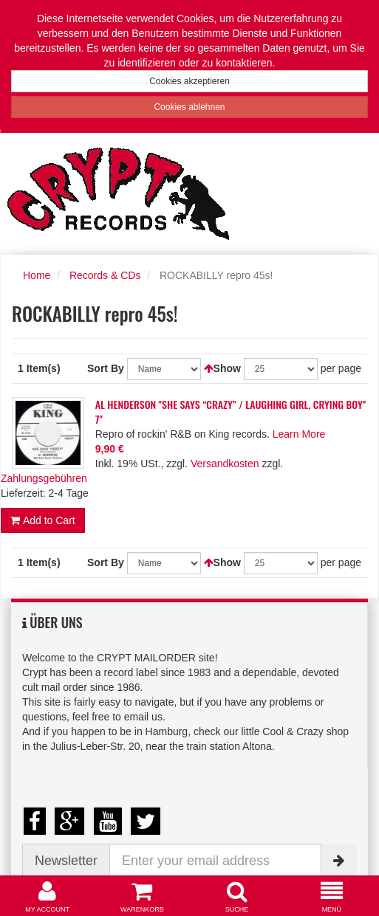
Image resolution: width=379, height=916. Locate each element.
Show (227, 368)
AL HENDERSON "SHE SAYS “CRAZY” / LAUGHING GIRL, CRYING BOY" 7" (230, 411)
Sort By (105, 368)
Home (36, 275)
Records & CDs (104, 275)
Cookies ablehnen (189, 107)
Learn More (299, 434)
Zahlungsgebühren (44, 478)
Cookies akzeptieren (189, 81)
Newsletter (66, 860)
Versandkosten (225, 463)
